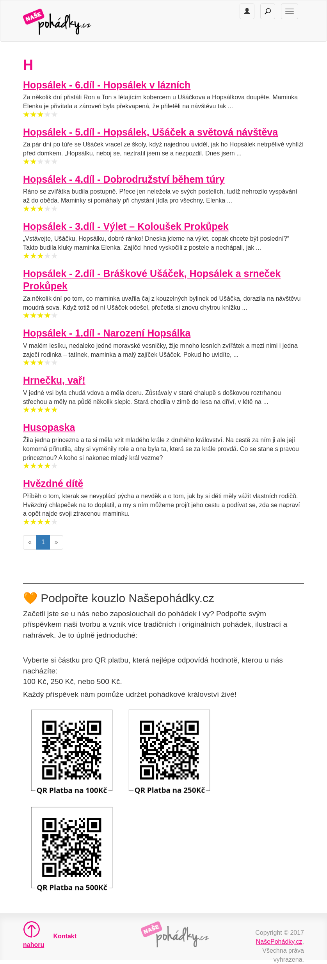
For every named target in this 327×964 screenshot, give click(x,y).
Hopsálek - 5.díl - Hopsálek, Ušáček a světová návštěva (150, 132)
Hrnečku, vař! (54, 380)
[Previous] (30, 542)
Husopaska (49, 427)
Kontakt (65, 936)
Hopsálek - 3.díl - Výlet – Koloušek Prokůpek (126, 226)
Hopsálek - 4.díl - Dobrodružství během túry (124, 179)
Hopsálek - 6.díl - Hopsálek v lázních (106, 84)
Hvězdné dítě (53, 483)
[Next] (56, 542)
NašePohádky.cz (279, 941)
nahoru (29, 934)
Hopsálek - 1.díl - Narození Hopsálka (106, 333)
